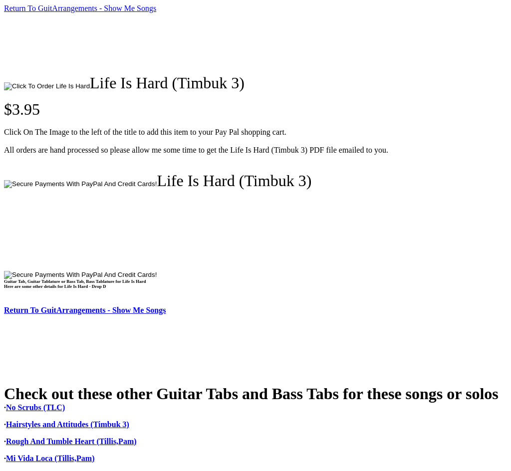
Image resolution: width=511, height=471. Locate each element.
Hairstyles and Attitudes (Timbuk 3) (67, 424)
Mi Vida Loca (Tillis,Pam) (50, 458)
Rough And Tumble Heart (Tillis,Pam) (71, 441)
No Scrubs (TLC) (35, 407)
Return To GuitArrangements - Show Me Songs (80, 8)
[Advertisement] (185, 43)
